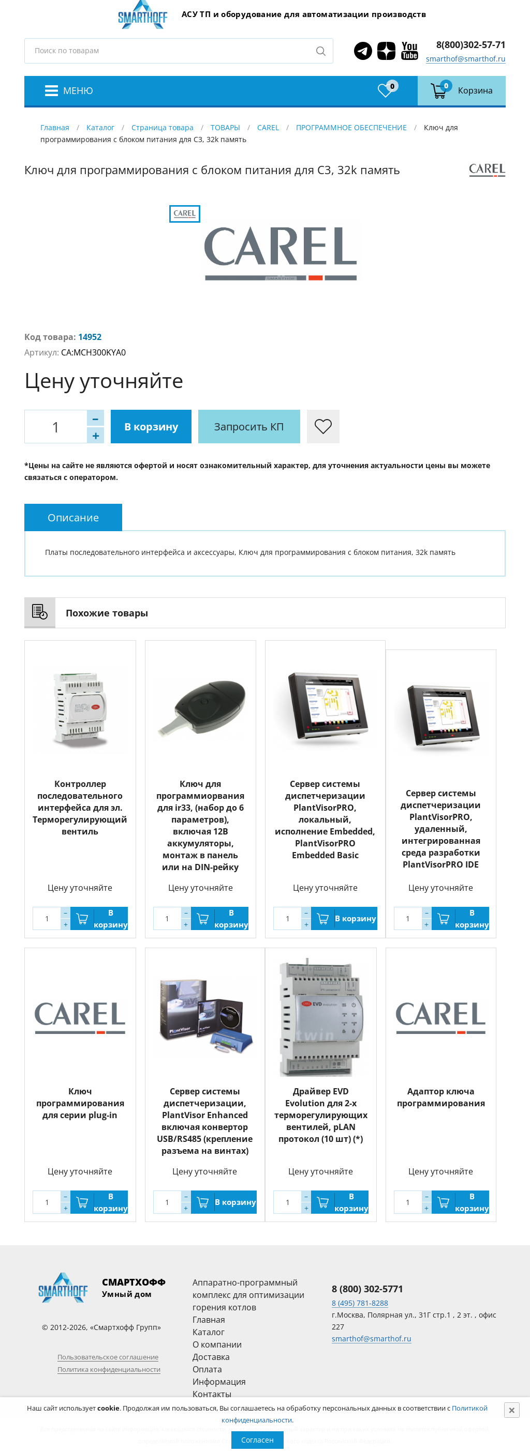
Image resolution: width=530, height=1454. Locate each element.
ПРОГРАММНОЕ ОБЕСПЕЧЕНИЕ (351, 127)
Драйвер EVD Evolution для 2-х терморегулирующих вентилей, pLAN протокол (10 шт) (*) (320, 1115)
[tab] (73, 517)
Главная (54, 127)
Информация (219, 1381)
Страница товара (162, 127)
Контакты (212, 1394)
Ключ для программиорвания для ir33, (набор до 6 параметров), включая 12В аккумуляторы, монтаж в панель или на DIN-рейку (200, 825)
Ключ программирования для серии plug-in (80, 1103)
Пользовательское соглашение (107, 1357)
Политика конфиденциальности (108, 1369)
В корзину (151, 427)
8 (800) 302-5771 (367, 1288)
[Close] (512, 1410)
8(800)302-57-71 (471, 44)
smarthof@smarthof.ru (466, 59)
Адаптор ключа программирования (441, 1097)
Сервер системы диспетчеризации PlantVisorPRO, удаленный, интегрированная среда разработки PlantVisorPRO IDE (441, 828)
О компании (217, 1344)
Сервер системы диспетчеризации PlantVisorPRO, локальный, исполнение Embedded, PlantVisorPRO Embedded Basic (325, 819)
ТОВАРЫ (225, 127)
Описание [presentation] (73, 517)
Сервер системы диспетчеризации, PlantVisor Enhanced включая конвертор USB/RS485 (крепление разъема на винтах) (205, 1121)
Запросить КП (249, 427)
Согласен (257, 1440)
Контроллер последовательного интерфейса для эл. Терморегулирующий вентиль (80, 807)
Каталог (100, 127)
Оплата (207, 1369)
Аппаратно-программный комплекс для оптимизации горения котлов (248, 1295)
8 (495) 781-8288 (360, 1303)
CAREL (268, 127)
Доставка (211, 1357)
